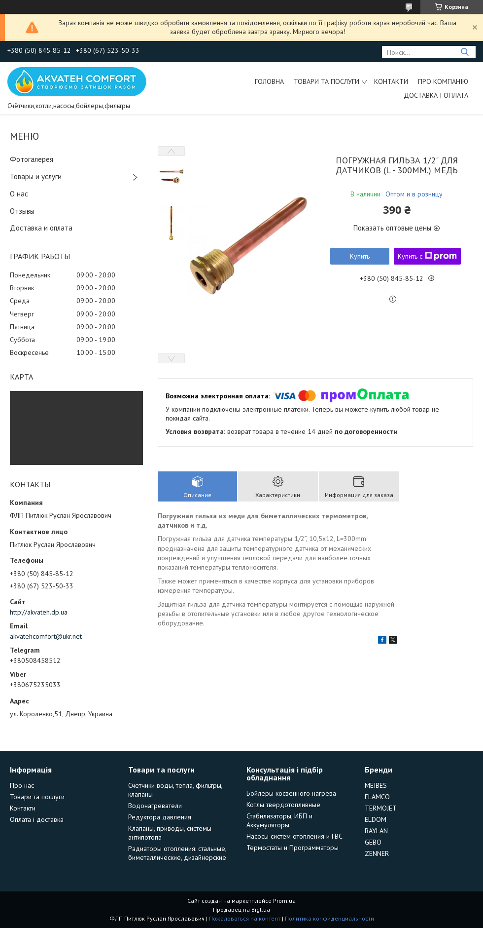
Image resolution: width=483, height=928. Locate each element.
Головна (269, 81)
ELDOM (375, 819)
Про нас (22, 785)
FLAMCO (377, 796)
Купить (360, 256)
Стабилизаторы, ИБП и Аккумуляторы (279, 820)
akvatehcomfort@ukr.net (46, 636)
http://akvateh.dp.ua (39, 612)
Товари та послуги (326, 81)
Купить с (427, 256)
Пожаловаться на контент (244, 918)
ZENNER (377, 853)
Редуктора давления (159, 816)
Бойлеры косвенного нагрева (291, 793)
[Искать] (464, 52)
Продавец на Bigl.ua (241, 909)
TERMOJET (381, 808)
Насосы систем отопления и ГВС (294, 836)
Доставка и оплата (41, 227)
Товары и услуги (36, 176)
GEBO (373, 842)
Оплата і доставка (37, 819)
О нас (19, 193)
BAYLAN (376, 830)
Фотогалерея (31, 159)
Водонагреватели (155, 805)
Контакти (391, 81)
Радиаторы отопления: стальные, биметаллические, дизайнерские (177, 853)
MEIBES (376, 785)
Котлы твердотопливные (283, 804)
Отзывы (22, 211)
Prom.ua (284, 900)
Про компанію (443, 81)
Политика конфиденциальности (329, 918)
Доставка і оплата (436, 95)
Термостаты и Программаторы (292, 847)
